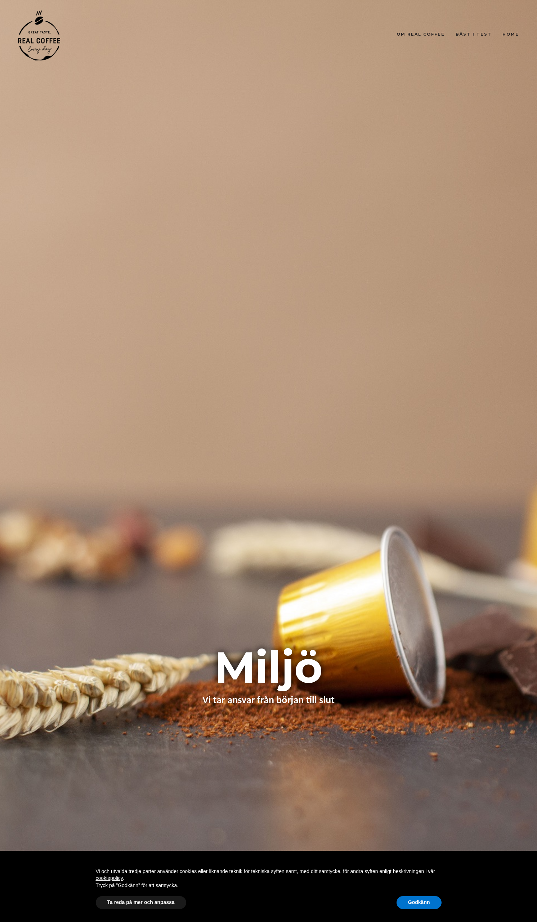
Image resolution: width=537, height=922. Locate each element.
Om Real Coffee (421, 34)
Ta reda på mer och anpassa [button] (141, 902)
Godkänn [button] (419, 902)
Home (510, 34)
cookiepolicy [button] (109, 878)
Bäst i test (474, 34)
